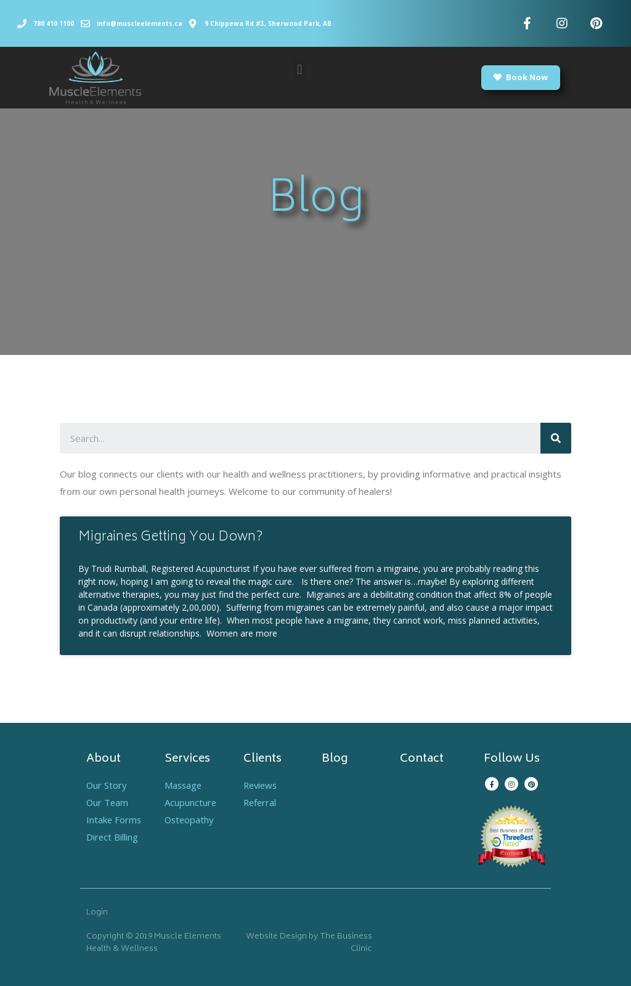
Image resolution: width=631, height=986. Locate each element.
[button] (300, 69)
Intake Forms (114, 819)
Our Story (107, 785)
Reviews (261, 785)
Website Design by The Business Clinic (309, 943)
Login (97, 913)
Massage (184, 785)
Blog (335, 759)
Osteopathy (190, 819)
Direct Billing (112, 837)
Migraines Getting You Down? (170, 537)
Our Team (107, 802)
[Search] (555, 438)
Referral (260, 802)
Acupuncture (191, 802)
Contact (422, 759)
